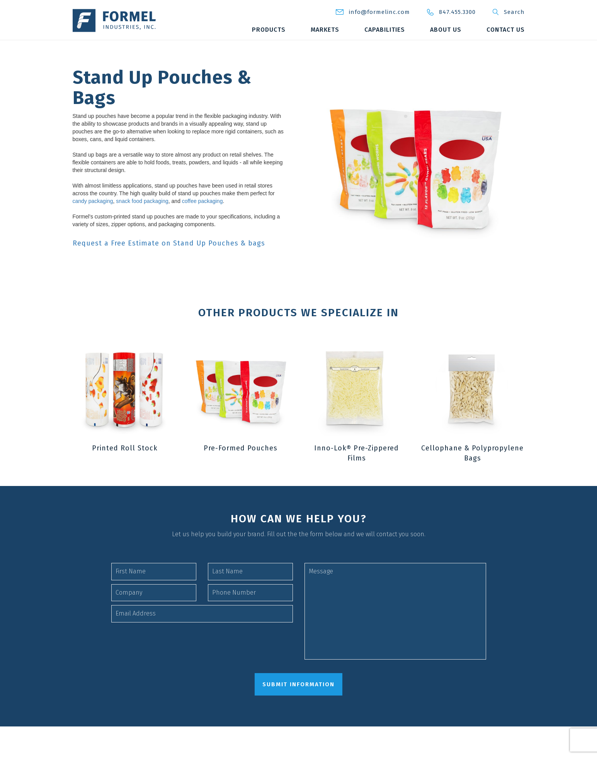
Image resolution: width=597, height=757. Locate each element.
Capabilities (447, 29)
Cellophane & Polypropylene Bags (472, 456)
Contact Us (505, 45)
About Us (509, 29)
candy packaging (93, 201)
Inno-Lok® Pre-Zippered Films (356, 456)
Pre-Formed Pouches (240, 451)
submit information (298, 687)
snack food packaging (142, 201)
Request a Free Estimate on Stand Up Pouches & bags (169, 243)
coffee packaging (202, 201)
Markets (387, 29)
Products (331, 29)
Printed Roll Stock (125, 451)
